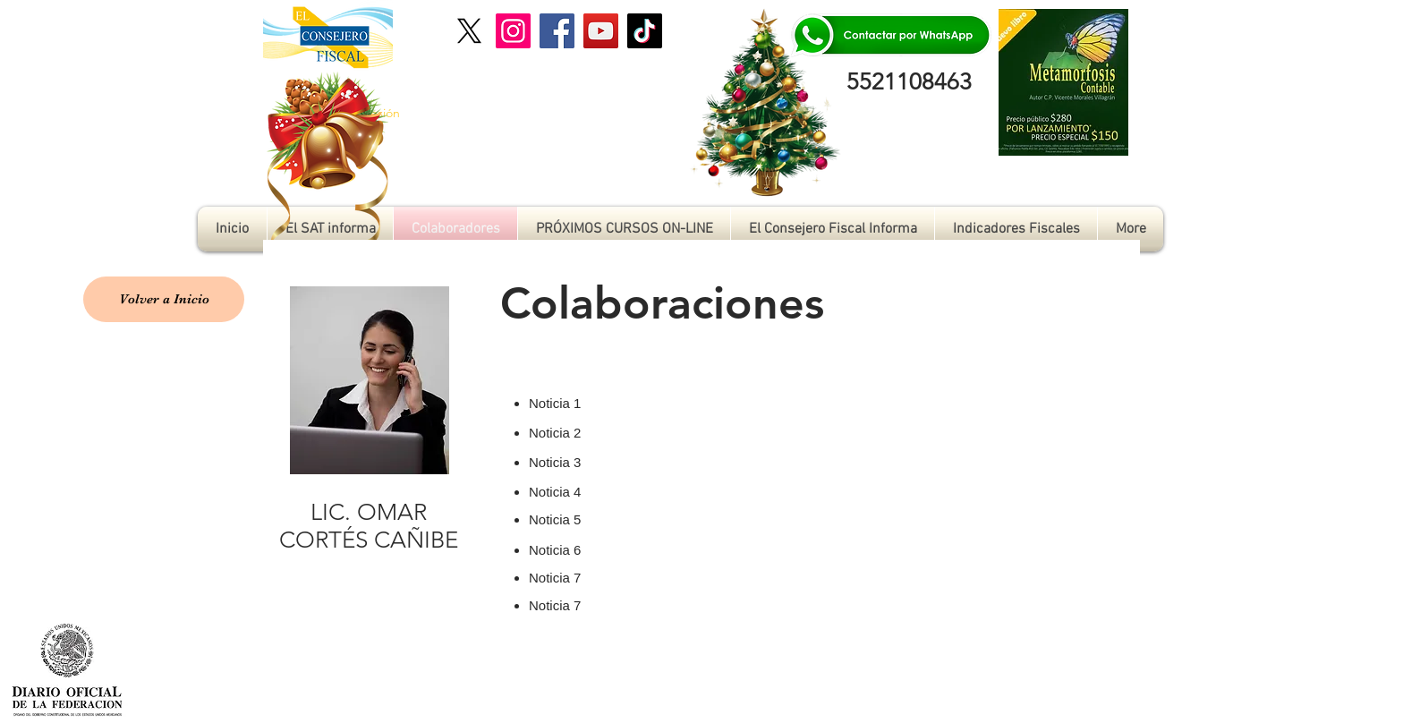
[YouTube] (600, 30)
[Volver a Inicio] (163, 299)
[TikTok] (644, 30)
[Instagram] (513, 30)
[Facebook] (557, 30)
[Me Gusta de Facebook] (1287, 676)
